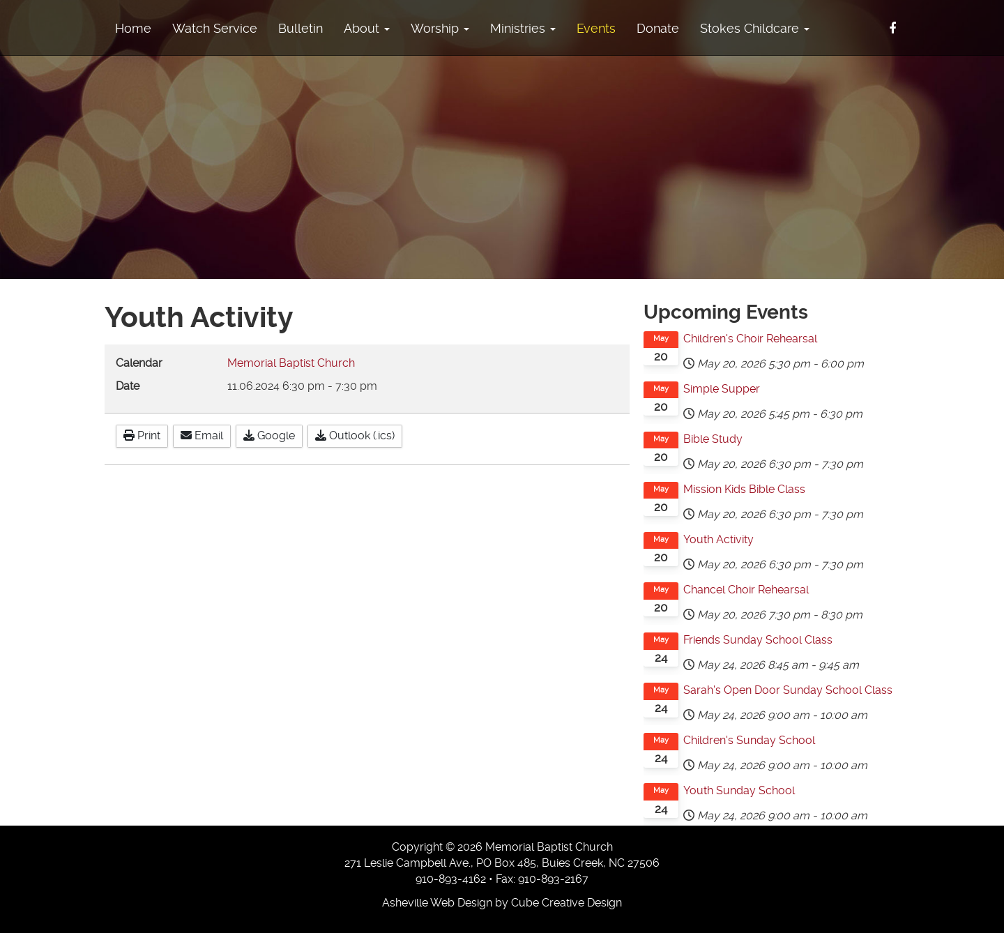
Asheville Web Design (437, 902)
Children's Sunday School (749, 740)
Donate (658, 28)
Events (596, 28)
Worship (440, 28)
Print (141, 435)
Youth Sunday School (739, 790)
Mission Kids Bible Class (744, 489)
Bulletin (300, 28)
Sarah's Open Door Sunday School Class (787, 690)
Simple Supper (721, 388)
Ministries (523, 28)
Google (269, 435)
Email (202, 435)
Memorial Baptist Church (291, 363)
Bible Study (713, 439)
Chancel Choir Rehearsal (746, 589)
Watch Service (214, 28)
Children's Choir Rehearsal (750, 338)
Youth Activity (718, 539)
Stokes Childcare (754, 28)
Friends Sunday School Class (757, 639)
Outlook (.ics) (355, 435)
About (367, 28)
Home (133, 28)
